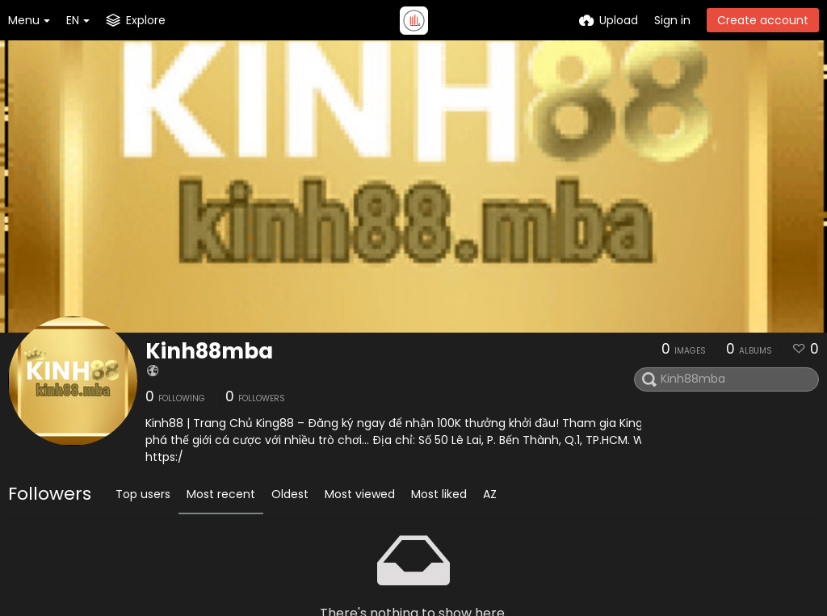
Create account (762, 20)
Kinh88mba (209, 351)
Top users (142, 494)
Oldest (290, 494)
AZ (490, 494)
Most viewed (360, 494)
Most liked (439, 494)
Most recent (221, 494)
